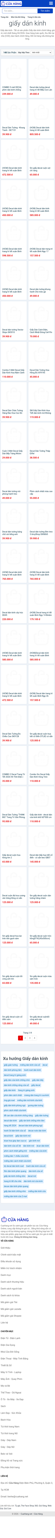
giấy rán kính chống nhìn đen (31, 1120)
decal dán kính (10, 1120)
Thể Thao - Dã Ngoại (11, 1392)
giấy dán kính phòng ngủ (14, 1105)
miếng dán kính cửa (37, 1191)
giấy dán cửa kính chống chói (17, 1080)
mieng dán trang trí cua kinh (36, 1095)
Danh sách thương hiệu (12, 1282)
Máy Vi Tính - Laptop (11, 1372)
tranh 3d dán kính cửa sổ (15, 1131)
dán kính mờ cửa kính (33, 1181)
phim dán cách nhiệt (13, 1095)
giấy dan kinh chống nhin (15, 1191)
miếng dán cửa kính (38, 1151)
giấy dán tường (41, 1115)
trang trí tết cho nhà (12, 1181)
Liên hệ (4, 1322)
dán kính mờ (28, 1146)
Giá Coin (7, 1508)
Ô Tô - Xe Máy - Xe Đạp (12, 1399)
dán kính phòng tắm (12, 1070)
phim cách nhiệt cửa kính (15, 1110)
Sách (3, 1406)
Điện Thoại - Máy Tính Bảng (14, 1358)
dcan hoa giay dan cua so (15, 1141)
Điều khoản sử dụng (11, 1261)
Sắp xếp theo (23, 52)
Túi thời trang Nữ (9, 1433)
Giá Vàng (43, 1506)
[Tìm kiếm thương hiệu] (20, 10)
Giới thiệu (5, 1248)
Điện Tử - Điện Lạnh (10, 1338)
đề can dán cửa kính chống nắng (18, 1115)
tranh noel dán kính (32, 1070)
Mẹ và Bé (5, 1385)
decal (44, 1065)
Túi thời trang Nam (10, 1426)
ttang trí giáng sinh (26, 1090)
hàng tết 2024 (10, 1125)
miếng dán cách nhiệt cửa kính (17, 1161)
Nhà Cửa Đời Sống (18, 17)
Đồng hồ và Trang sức (12, 1460)
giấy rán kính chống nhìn (14, 1176)
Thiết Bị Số (6, 1365)
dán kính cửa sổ (36, 1171)
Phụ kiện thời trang (10, 1467)
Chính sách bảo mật (11, 1254)
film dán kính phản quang (15, 1171)
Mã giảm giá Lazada (11, 1309)
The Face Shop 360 (29, 1506)
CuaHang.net (26, 1514)
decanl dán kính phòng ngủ (30, 1125)
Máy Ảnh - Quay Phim (11, 1379)
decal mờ (32, 1176)
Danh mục (6, 1275)
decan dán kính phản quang (16, 1186)
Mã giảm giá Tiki (9, 1302)
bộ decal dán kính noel (14, 1166)
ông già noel (9, 1100)
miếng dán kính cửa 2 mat (15, 1196)
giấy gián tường (11, 1065)
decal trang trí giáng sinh (15, 1075)
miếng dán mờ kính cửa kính (29, 1100)
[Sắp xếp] (41, 52)
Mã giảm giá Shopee (11, 1316)
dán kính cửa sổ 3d (12, 1146)
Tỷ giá (17, 1506)
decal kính (8, 1136)
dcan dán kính (43, 1146)
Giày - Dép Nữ (7, 1447)
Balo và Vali (6, 1453)
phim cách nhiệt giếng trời (15, 1151)
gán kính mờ (34, 1141)
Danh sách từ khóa (10, 1295)
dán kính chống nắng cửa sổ (16, 1085)
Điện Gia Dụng (8, 1345)
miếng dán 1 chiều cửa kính (16, 1156)
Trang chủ (4, 17)
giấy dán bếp (37, 1080)
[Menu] (51, 3)
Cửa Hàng (38, 1514)
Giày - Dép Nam (8, 1440)
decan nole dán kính (37, 1131)
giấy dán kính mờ (22, 1136)
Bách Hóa (6, 1419)
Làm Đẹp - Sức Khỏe (11, 1413)
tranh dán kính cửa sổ (35, 1166)
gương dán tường (35, 1105)
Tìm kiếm (45, 10)
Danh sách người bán (11, 1288)
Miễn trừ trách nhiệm (11, 1268)
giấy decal (35, 1085)
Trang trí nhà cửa (34, 17)
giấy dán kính (10, 1090)
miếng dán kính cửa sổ (30, 1065)
